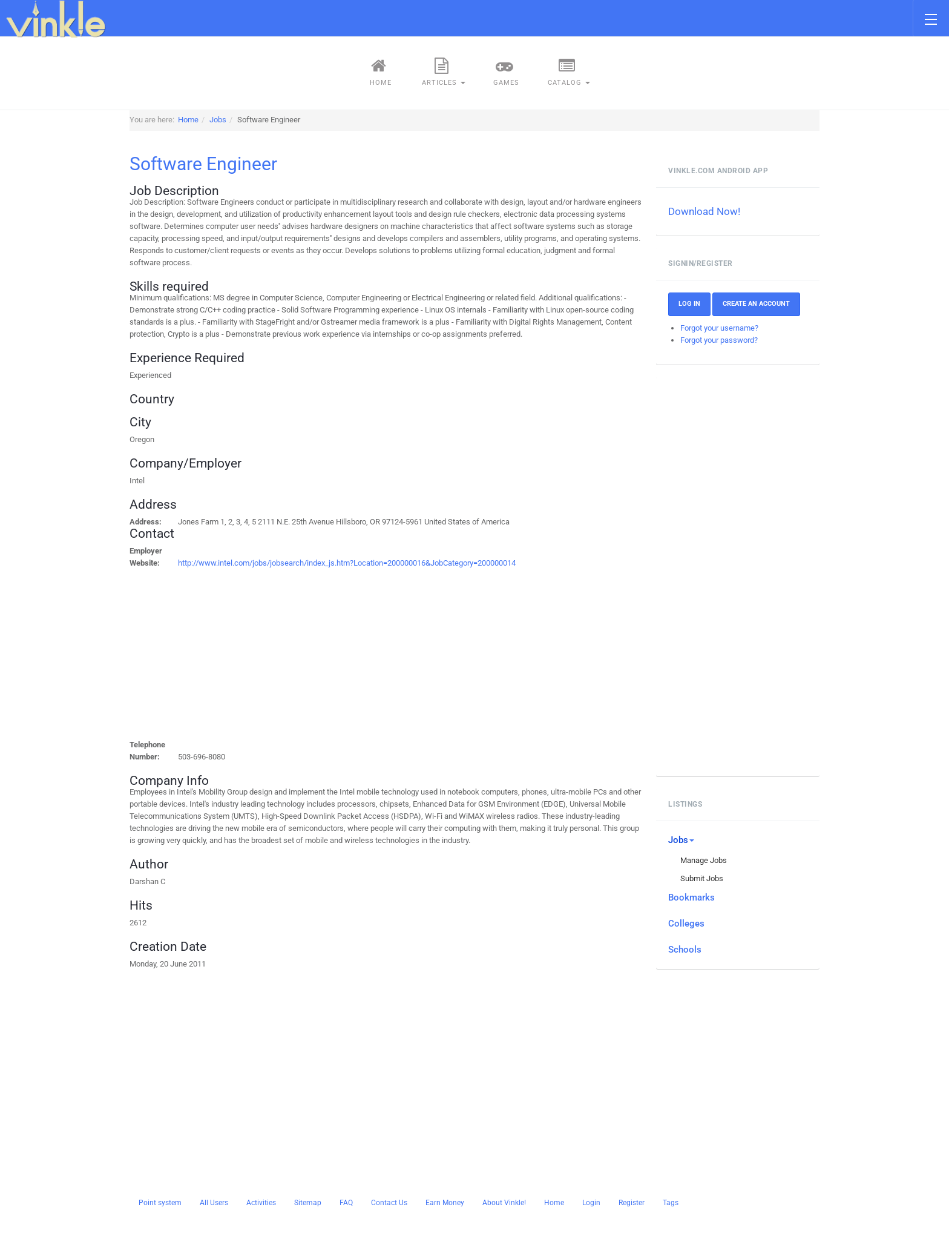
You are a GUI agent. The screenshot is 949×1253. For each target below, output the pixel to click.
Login (591, 1202)
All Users (214, 1202)
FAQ (346, 1202)
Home (379, 72)
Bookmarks (691, 897)
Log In (689, 304)
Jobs (681, 840)
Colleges (686, 923)
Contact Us (389, 1202)
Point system (160, 1202)
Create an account (756, 304)
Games (505, 72)
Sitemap (307, 1202)
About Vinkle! (504, 1202)
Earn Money (444, 1202)
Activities (261, 1202)
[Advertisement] (323, 654)
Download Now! (704, 211)
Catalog (569, 72)
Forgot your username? (719, 327)
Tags (670, 1202)
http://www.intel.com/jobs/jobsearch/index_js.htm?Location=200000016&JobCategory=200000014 (347, 562)
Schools (684, 949)
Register (632, 1202)
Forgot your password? (719, 340)
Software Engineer (203, 163)
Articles (443, 72)
